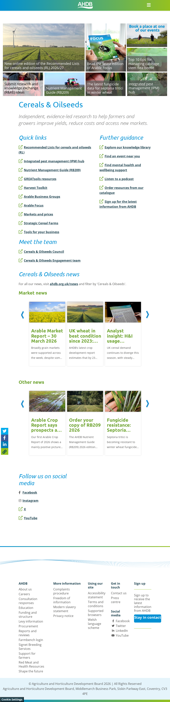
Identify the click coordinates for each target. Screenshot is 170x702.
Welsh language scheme (94, 624)
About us (25, 589)
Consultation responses (28, 601)
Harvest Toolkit (33, 188)
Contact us (119, 593)
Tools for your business (39, 232)
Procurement (28, 626)
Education (26, 608)
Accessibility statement (96, 595)
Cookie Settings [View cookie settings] (12, 699)
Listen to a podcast (116, 179)
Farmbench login (31, 640)
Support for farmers (27, 655)
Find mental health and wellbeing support (120, 167)
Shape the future (31, 671)
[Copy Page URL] (4, 451)
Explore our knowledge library (125, 147)
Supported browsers (95, 613)
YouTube (28, 518)
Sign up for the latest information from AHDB (118, 204)
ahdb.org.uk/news (64, 284)
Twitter (121, 626)
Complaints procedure (61, 591)
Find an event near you (119, 156)
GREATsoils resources (37, 179)
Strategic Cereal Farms (38, 223)
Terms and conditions (95, 604)
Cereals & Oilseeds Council (41, 252)
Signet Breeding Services (30, 647)
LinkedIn (122, 631)
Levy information (31, 621)
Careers (24, 594)
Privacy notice (63, 616)
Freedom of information (62, 600)
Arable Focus (31, 205)
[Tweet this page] (4, 431)
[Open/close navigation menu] (149, 4)
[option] (47, 333)
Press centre (115, 600)
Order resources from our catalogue (121, 190)
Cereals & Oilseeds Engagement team (50, 260)
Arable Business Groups (39, 196)
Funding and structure (28, 614)
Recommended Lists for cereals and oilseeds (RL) (55, 149)
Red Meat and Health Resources (31, 664)
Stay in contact (147, 617)
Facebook (123, 621)
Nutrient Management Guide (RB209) (50, 170)
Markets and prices (36, 214)
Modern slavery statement (64, 609)
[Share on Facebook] (4, 438)
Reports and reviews (28, 633)
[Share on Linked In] (4, 444)
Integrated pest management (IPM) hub (51, 161)
